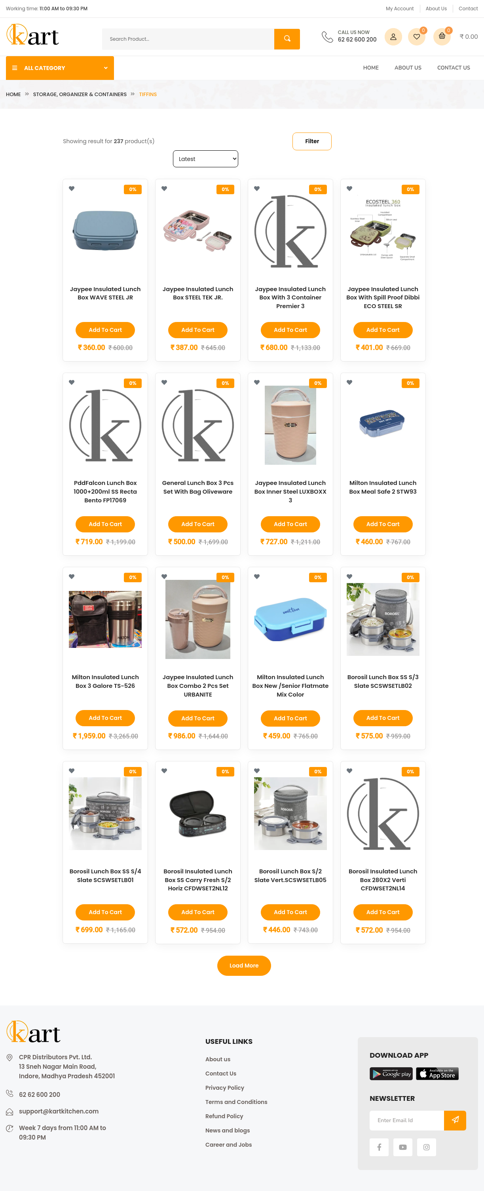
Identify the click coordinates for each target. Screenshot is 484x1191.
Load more (244, 964)
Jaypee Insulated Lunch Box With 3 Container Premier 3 (290, 297)
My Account (400, 8)
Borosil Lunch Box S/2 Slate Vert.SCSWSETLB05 (290, 874)
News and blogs (227, 1129)
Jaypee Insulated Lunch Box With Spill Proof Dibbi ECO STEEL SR (383, 297)
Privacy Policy (224, 1087)
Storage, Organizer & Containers (80, 94)
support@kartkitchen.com (59, 1110)
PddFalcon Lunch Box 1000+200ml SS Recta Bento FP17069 (105, 491)
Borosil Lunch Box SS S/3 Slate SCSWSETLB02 (383, 680)
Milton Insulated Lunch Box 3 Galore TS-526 (105, 680)
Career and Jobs (228, 1143)
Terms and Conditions (236, 1101)
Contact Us (453, 68)
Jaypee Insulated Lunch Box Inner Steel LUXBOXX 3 (290, 491)
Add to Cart (105, 330)
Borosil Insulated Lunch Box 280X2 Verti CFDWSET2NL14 (383, 878)
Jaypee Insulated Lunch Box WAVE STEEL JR (105, 293)
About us (217, 1058)
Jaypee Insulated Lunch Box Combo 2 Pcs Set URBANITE (198, 684)
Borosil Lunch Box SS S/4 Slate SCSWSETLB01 (105, 874)
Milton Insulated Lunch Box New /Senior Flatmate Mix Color (290, 684)
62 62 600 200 (357, 37)
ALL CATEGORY (60, 68)
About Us (436, 8)
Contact (468, 8)
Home (371, 68)
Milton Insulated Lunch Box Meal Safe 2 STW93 (383, 487)
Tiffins (148, 94)
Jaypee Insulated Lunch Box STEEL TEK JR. (198, 293)
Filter (312, 141)
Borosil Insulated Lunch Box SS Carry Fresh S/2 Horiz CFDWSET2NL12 (198, 878)
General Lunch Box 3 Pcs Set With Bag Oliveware (198, 487)
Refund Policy (224, 1115)
